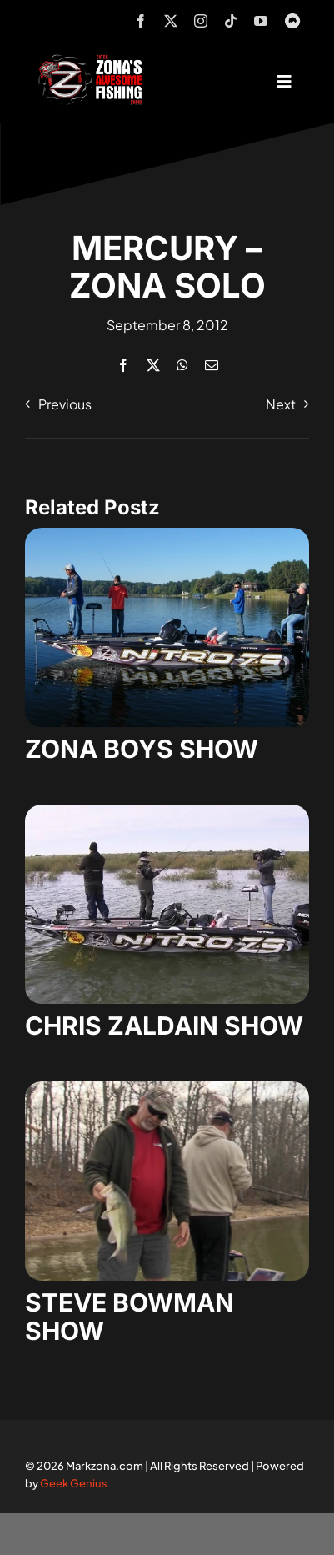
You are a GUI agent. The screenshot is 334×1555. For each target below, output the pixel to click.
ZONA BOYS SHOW (141, 749)
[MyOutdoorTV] (292, 19)
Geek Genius (73, 1483)
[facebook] (140, 21)
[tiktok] (230, 21)
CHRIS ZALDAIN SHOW (164, 1026)
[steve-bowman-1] (167, 1087)
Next (281, 404)
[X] (153, 365)
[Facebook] (123, 365)
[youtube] (260, 21)
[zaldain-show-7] (167, 811)
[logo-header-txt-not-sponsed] (93, 60)
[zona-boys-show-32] (167, 534)
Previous (65, 404)
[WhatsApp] (182, 365)
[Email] (212, 365)
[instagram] (200, 21)
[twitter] (170, 21)
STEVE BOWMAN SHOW (129, 1316)
